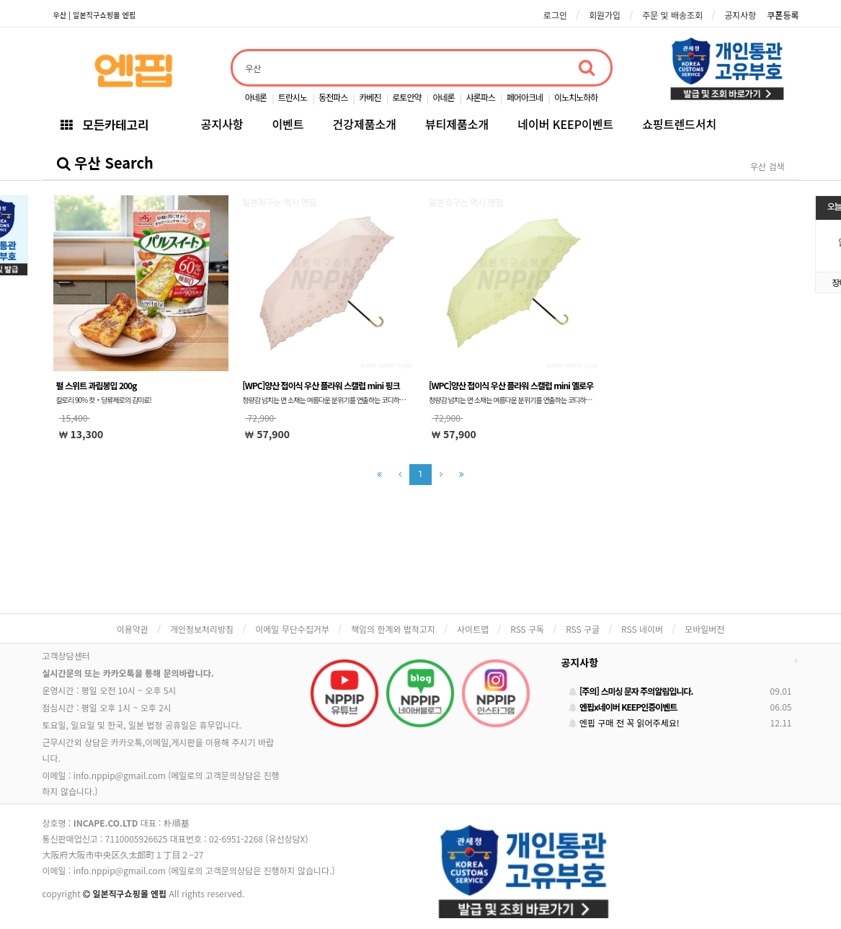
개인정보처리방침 (201, 629)
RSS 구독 (527, 629)
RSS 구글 (583, 629)
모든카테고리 (104, 124)
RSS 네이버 (642, 629)
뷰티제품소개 (457, 124)
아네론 (256, 97)
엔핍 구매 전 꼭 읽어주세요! (624, 722)
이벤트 (287, 124)
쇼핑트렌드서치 (679, 124)
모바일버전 (704, 629)
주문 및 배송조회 (672, 15)
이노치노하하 (575, 97)
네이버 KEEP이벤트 (565, 124)
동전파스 (333, 97)
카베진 (370, 97)
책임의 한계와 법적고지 (393, 629)
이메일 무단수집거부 (292, 629)
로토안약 (406, 97)
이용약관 (132, 629)
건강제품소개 (364, 124)
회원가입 (604, 15)
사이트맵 (473, 629)
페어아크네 (525, 97)
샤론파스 (480, 97)
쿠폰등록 (782, 15)
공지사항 (740, 15)
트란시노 (292, 97)
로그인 (555, 15)
